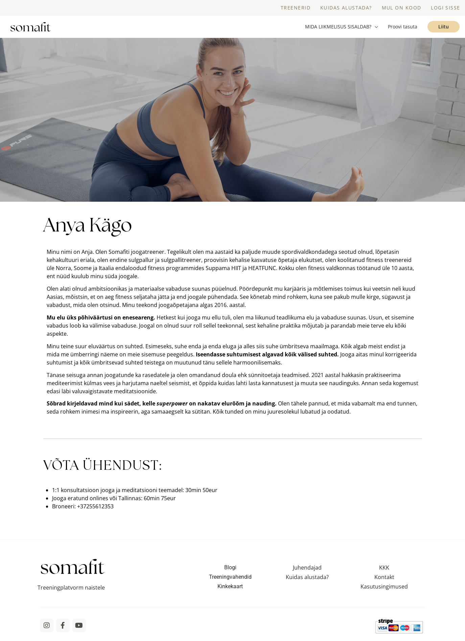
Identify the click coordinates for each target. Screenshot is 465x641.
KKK (384, 571)
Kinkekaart (230, 590)
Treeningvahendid (230, 580)
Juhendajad (307, 571)
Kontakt (384, 580)
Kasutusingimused (384, 590)
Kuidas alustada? (307, 580)
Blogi (230, 571)
